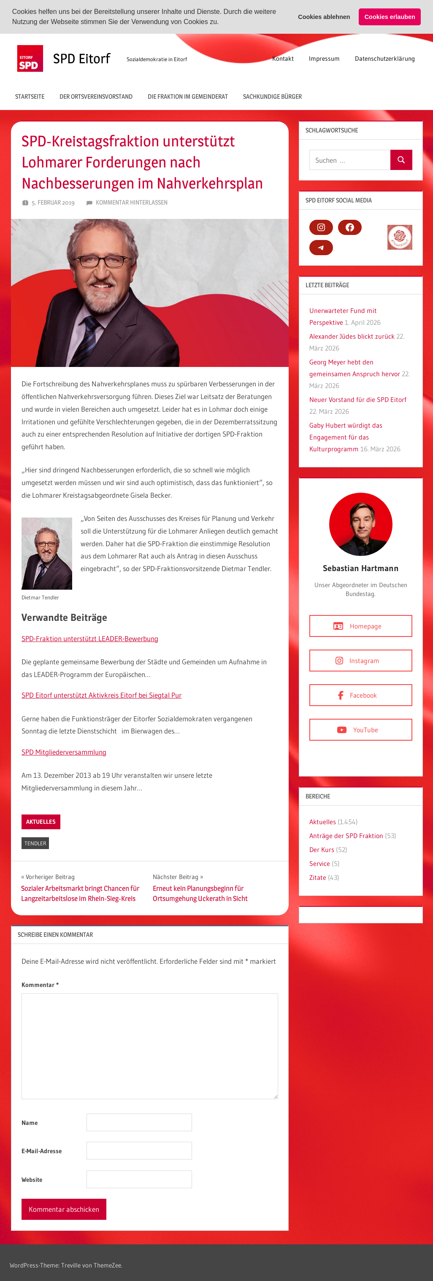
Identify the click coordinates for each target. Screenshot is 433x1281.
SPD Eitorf (81, 58)
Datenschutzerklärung (385, 58)
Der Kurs (321, 849)
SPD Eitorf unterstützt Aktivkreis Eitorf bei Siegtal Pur (101, 694)
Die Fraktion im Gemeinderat (188, 96)
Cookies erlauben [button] (390, 16)
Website (32, 1180)
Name (30, 1123)
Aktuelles (41, 821)
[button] (222, 23)
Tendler (35, 843)
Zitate (317, 877)
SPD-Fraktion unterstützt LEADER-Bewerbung (90, 638)
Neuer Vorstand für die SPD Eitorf (357, 399)
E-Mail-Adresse (42, 1151)
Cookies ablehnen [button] (324, 16)
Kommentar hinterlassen (132, 202)
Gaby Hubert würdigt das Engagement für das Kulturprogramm (345, 437)
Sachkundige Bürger (272, 96)
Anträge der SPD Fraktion (346, 835)
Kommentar (40, 985)
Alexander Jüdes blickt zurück (352, 336)
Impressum (324, 58)
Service (319, 863)
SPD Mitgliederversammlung (64, 751)
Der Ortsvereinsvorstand (96, 96)
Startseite (29, 96)
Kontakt (283, 58)
